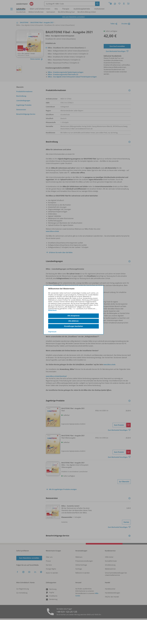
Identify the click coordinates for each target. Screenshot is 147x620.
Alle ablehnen (73, 321)
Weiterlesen (52, 310)
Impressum (52, 332)
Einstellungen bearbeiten (73, 326)
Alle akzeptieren (74, 316)
